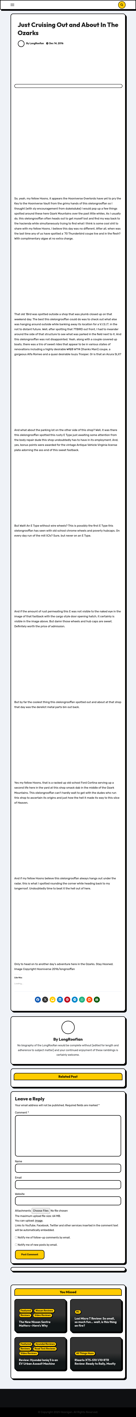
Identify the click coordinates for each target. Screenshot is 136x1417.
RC (77, 1311)
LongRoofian (71, 1039)
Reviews (25, 1315)
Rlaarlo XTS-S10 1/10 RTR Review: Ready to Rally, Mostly (95, 1362)
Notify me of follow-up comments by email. (44, 1237)
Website (20, 1194)
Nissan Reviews (44, 1310)
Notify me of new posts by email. (37, 1244)
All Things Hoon (85, 1353)
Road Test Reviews (45, 1348)
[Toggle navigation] (12, 5)
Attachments (23, 1210)
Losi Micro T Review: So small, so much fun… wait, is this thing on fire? (96, 1322)
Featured (26, 1310)
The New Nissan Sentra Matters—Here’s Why (34, 1323)
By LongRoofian (31, 43)
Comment (22, 1112)
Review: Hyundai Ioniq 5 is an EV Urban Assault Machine (38, 1362)
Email (18, 1177)
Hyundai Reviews (45, 1344)
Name (18, 1161)
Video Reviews (43, 1315)
